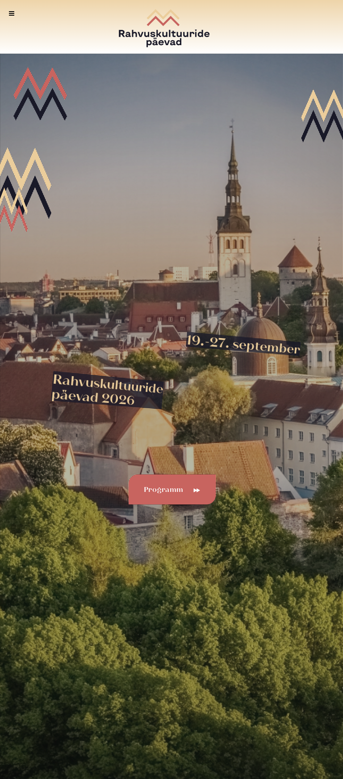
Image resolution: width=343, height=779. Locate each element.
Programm (168, 489)
